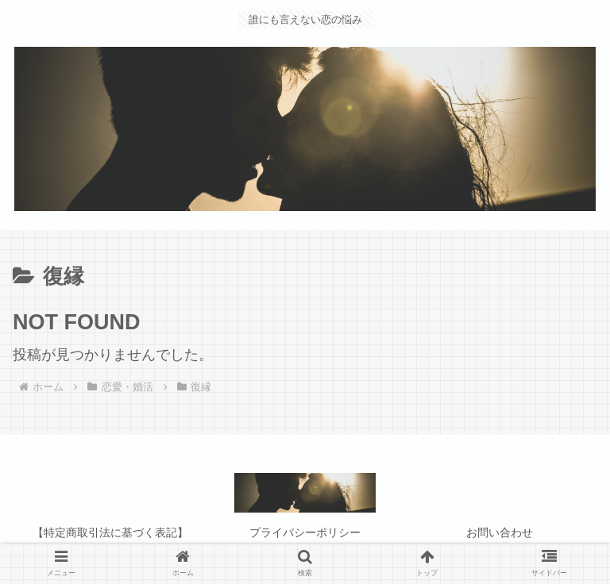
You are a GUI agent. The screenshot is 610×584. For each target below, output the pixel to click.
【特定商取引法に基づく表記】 (110, 532)
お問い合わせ (499, 532)
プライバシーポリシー (305, 532)
